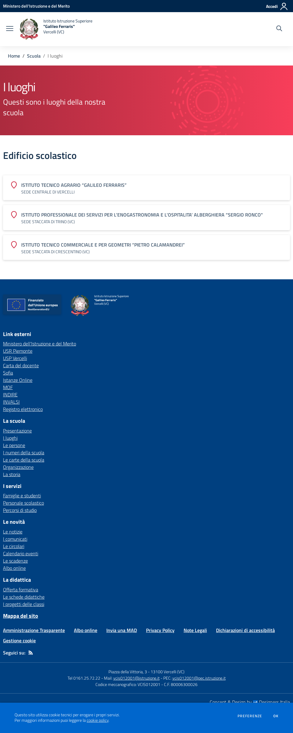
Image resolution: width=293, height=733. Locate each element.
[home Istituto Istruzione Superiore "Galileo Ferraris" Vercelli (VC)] (55, 29)
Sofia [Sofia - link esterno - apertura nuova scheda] (8, 372)
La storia (11, 474)
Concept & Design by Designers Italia (250, 702)
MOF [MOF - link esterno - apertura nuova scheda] (8, 387)
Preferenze (250, 716)
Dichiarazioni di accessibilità (245, 630)
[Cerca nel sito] (279, 29)
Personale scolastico (23, 502)
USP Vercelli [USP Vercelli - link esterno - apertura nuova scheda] (15, 358)
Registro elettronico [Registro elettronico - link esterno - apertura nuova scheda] (23, 409)
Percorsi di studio (20, 510)
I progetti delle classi (23, 604)
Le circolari (13, 546)
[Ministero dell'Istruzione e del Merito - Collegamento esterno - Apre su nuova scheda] (36, 6)
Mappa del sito (20, 616)
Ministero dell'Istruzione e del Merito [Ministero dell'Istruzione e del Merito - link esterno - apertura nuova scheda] (39, 343)
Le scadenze (15, 560)
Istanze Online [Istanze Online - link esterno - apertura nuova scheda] (17, 380)
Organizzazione (18, 467)
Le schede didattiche (24, 596)
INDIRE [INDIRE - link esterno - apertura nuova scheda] (10, 394)
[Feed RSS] (30, 652)
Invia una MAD (121, 630)
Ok (276, 716)
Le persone (14, 445)
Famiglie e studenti (22, 495)
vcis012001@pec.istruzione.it (199, 678)
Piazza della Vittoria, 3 (127, 671)
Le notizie (12, 531)
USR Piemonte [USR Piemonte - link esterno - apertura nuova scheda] (17, 351)
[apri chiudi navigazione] (9, 29)
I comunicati (15, 539)
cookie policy (97, 720)
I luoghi (10, 438)
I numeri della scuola (23, 452)
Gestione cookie (19, 640)
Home (14, 55)
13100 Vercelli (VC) (168, 671)
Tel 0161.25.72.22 (84, 678)
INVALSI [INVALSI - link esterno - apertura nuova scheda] (11, 401)
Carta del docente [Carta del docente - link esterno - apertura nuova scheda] (21, 365)
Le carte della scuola (23, 459)
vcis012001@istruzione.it (136, 678)
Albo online (14, 568)
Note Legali (195, 630)
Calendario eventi (20, 553)
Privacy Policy (160, 630)
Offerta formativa (20, 589)
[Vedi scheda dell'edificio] (146, 187)
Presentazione (17, 430)
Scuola (34, 55)
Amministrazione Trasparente (34, 630)
